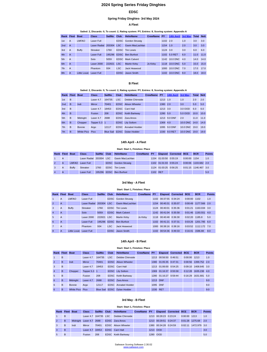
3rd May (186, 36)
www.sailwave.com (133, 347)
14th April (174, 36)
